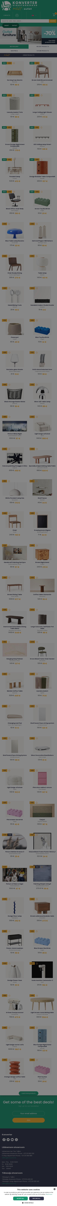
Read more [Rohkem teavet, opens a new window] (49, 1194)
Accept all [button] (20, 1198)
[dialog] (28, 603)
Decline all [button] (36, 1198)
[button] (29, 1203)
